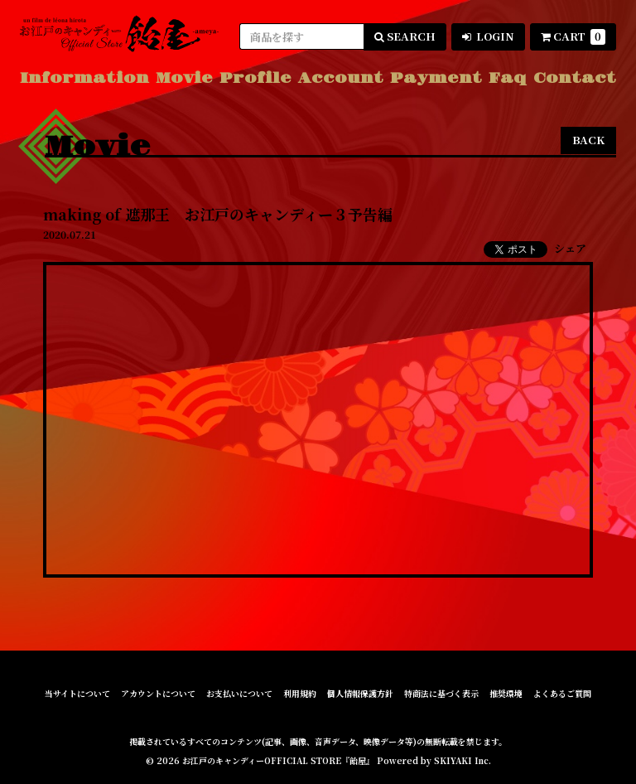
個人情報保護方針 (360, 693)
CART (573, 36)
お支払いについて (239, 693)
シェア (570, 248)
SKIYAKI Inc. (462, 760)
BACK (588, 140)
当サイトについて (77, 693)
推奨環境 (506, 693)
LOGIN (488, 36)
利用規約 (299, 693)
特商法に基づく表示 (441, 693)
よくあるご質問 (562, 693)
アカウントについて (158, 693)
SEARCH (405, 36)
